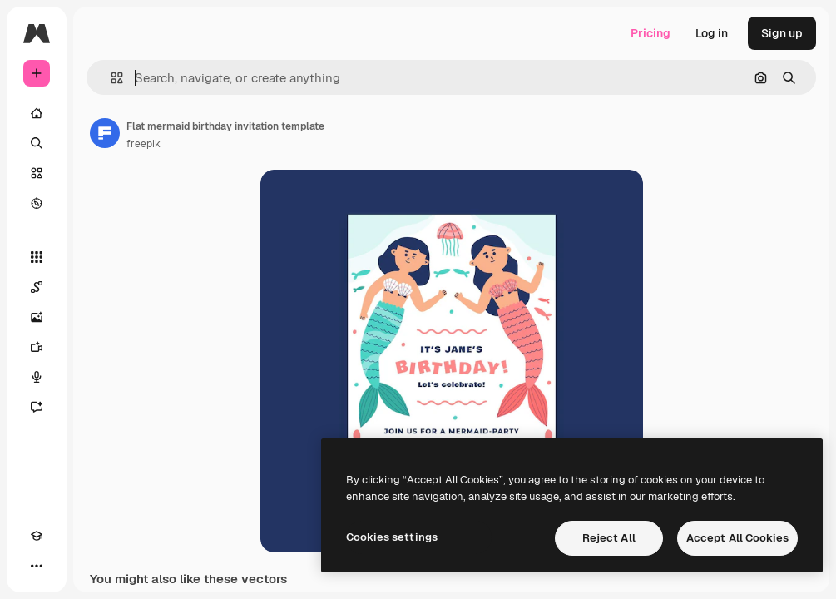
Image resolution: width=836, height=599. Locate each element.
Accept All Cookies (737, 538)
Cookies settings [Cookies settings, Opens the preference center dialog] (392, 537)
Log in (711, 33)
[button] (110, 78)
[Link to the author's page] (105, 133)
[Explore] (36, 203)
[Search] (36, 143)
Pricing (650, 33)
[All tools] (36, 257)
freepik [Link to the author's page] (143, 144)
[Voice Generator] (36, 377)
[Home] (36, 113)
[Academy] (36, 535)
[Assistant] (36, 407)
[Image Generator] (36, 317)
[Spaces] (36, 287)
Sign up (782, 33)
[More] (36, 565)
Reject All (609, 538)
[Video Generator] (36, 347)
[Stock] (36, 173)
